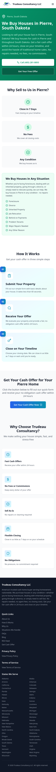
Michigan (32, 711)
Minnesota (6, 714)
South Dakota (7, 743)
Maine (4, 707)
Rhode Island (7, 739)
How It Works (7, 622)
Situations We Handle (11, 630)
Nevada (32, 720)
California (5, 685)
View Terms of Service (11, 667)
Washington (6, 752)
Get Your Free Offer (28, 71)
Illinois (4, 698)
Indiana (32, 698)
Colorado (32, 685)
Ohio (4, 733)
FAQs (4, 633)
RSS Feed (6, 641)
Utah (31, 746)
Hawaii (4, 695)
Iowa (4, 701)
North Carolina (7, 730)
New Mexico (6, 727)
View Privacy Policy (10, 656)
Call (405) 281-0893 (28, 62)
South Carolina (35, 739)
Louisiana (33, 704)
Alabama (5, 679)
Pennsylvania (34, 736)
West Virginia (34, 752)
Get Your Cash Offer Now (28, 404)
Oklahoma (33, 733)
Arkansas (32, 682)
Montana (32, 717)
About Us (6, 619)
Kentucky (5, 704)
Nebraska (5, 720)
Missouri (5, 717)
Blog (4, 637)
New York (33, 727)
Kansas (32, 701)
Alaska (31, 679)
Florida (4, 691)
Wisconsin (5, 755)
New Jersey (33, 723)
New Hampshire (8, 723)
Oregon (5, 736)
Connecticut (6, 688)
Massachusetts (7, 711)
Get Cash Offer (8, 644)
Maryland (33, 707)
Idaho (31, 695)
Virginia (32, 749)
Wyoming (33, 755)
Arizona (5, 682)
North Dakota (34, 730)
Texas (4, 746)
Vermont (5, 749)
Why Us (5, 626)
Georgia (32, 691)
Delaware (33, 688)
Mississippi (33, 714)
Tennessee (33, 743)
